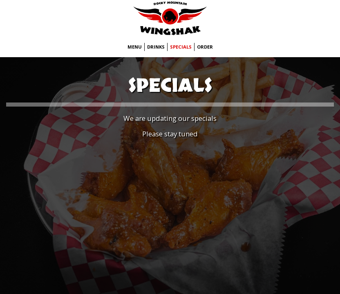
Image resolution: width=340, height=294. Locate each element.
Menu (135, 47)
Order (205, 47)
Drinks (156, 47)
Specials (181, 47)
